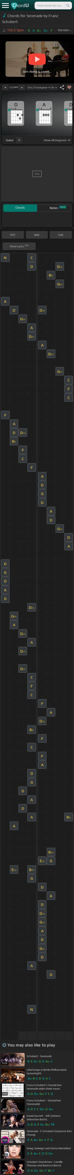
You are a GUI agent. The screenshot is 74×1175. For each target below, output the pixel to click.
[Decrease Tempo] (5, 87)
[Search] (67, 5)
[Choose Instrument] (19, 140)
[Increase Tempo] (22, 87)
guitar (10, 140)
